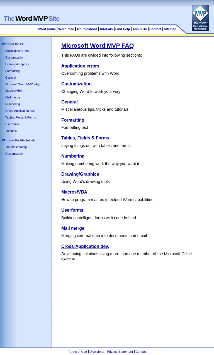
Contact (155, 29)
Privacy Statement (120, 351)
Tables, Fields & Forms (20, 117)
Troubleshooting (16, 147)
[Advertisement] (137, 303)
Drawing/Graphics (17, 64)
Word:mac (66, 29)
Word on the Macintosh (18, 140)
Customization (14, 57)
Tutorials (106, 29)
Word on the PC (13, 44)
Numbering (12, 104)
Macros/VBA (13, 90)
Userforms (12, 124)
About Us (139, 29)
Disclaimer (96, 351)
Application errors (17, 50)
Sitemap (170, 29)
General (10, 77)
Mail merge (12, 97)
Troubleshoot (87, 29)
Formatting (12, 71)
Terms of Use (77, 351)
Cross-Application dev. (20, 110)
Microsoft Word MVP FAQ (22, 84)
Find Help (122, 29)
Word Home (47, 29)
